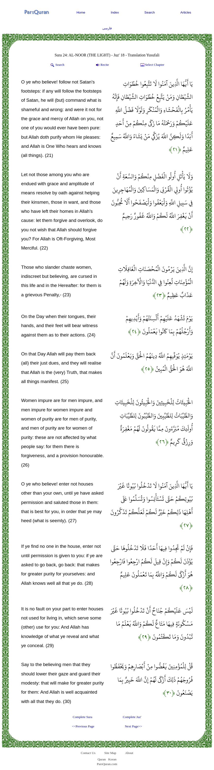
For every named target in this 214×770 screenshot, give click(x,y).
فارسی (107, 28)
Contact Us (88, 753)
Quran (102, 759)
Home (80, 12)
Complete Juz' (132, 717)
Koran (112, 759)
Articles (185, 12)
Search (149, 12)
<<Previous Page (83, 726)
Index (115, 12)
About (129, 753)
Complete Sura (82, 717)
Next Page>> (133, 726)
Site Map (110, 753)
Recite (102, 65)
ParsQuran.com (107, 764)
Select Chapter (151, 65)
